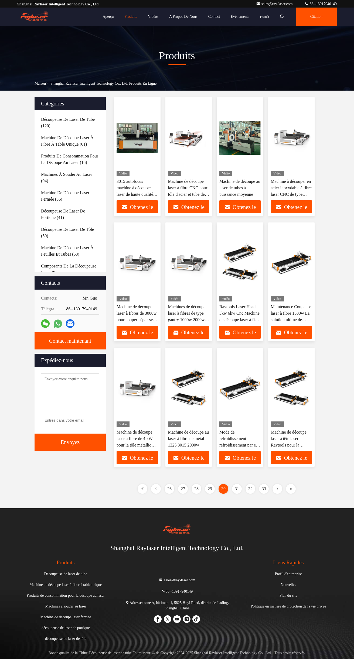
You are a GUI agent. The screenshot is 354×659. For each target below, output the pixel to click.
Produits (131, 17)
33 (264, 488)
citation (316, 17)
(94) (66, 177)
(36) (65, 195)
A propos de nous (183, 17)
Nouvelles (288, 585)
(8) (68, 269)
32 (250, 488)
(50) (67, 232)
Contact (214, 17)
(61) (67, 140)
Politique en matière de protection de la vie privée (288, 606)
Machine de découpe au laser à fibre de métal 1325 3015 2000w (188, 438)
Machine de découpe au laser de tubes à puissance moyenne (239, 188)
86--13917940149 (320, 4)
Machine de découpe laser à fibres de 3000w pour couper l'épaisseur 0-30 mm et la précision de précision (137, 319)
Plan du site (288, 595)
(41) (63, 214)
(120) (68, 122)
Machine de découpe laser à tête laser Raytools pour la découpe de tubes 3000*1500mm (289, 445)
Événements (240, 17)
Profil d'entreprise (288, 574)
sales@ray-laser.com (275, 4)
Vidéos (153, 17)
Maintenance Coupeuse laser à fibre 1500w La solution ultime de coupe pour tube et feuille (291, 319)
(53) (67, 250)
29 (210, 488)
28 (196, 488)
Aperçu (108, 17)
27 (183, 488)
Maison (40, 83)
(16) (69, 159)
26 (169, 488)
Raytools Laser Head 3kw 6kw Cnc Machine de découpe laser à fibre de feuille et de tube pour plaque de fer (239, 319)
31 (237, 488)
